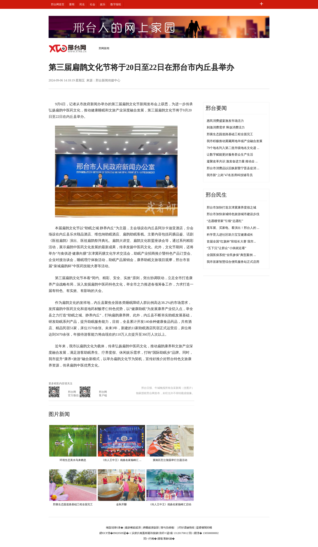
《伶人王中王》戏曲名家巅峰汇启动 (170, 504)
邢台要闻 (216, 108)
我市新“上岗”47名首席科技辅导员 (230, 175)
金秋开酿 (121, 504)
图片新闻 (59, 414)
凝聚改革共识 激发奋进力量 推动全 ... (232, 161)
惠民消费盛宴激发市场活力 (225, 120)
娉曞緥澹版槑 (151, 527)
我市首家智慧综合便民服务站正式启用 (233, 261)
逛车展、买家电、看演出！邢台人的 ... (233, 227)
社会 (92, 4)
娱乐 (102, 4)
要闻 (71, 4)
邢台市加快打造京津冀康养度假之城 (231, 207)
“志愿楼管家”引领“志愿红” (225, 221)
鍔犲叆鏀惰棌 (186, 527)
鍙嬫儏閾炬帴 (204, 527)
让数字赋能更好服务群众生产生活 (230, 154)
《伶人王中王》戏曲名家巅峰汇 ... (121, 460)
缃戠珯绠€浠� (114, 527)
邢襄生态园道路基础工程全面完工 (73, 504)
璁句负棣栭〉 (168, 527)
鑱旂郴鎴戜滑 (133, 527)
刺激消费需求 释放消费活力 (226, 127)
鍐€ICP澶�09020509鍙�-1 (115, 533)
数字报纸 (115, 4)
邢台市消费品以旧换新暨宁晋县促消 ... (233, 168)
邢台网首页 (57, 4)
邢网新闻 (104, 48)
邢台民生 (216, 195)
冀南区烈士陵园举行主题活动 (170, 460)
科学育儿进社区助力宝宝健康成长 (230, 234)
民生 (82, 4)
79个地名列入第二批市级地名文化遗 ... (233, 148)
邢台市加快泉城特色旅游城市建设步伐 (233, 214)
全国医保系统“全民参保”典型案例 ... (231, 255)
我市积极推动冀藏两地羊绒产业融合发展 (234, 141)
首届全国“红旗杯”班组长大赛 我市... (231, 241)
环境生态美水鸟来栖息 (73, 460)
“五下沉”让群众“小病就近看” (226, 248)
